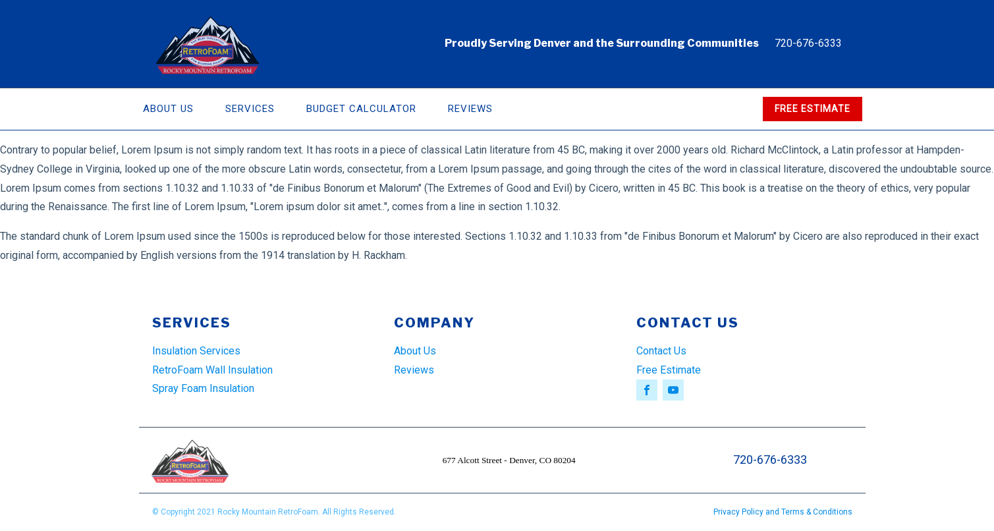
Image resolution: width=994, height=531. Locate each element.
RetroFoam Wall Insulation (212, 370)
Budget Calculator (361, 109)
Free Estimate (668, 370)
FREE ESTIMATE (812, 108)
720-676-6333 (808, 43)
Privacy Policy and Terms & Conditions (782, 512)
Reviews (470, 109)
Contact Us (661, 351)
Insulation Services (196, 351)
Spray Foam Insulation (203, 388)
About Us (168, 109)
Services (250, 109)
